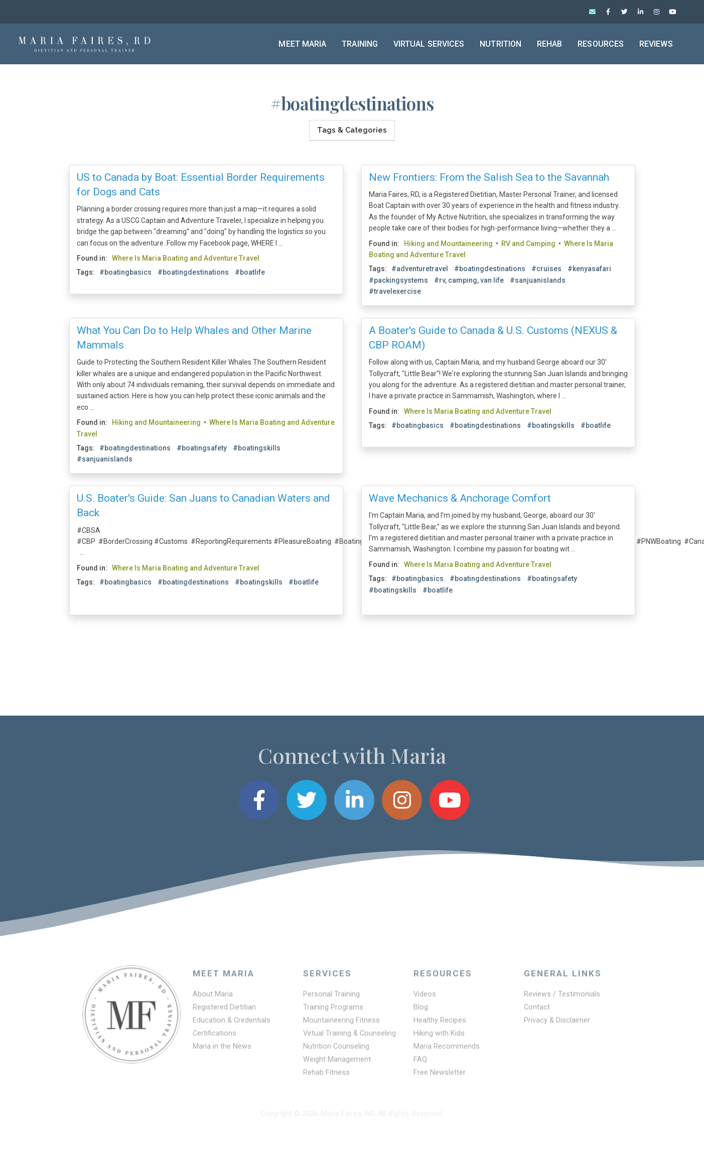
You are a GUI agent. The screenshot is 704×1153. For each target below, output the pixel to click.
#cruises (546, 267)
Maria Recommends (447, 1051)
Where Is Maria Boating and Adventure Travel (185, 256)
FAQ (420, 1064)
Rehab (549, 44)
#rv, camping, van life (469, 278)
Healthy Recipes (440, 1023)
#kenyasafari (589, 267)
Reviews (656, 44)
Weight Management (337, 1064)
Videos (425, 996)
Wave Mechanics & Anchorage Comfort (460, 496)
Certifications (215, 1037)
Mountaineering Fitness (342, 1023)
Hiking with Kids (439, 1037)
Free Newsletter (440, 1078)
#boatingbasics (125, 271)
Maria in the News (222, 1051)
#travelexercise (395, 289)
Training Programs (333, 1010)
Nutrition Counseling (336, 1051)
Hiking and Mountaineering (448, 242)
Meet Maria (302, 44)
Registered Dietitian (225, 1010)
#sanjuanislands (538, 278)
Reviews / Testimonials (562, 996)
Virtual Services (429, 44)
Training (360, 44)
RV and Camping (528, 242)
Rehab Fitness (327, 1078)
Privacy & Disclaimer (558, 1023)
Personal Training (331, 996)
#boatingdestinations (193, 271)
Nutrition (500, 44)
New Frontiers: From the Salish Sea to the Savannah (489, 175)
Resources (601, 44)
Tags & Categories (352, 128)
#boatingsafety (202, 446)
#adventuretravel (419, 267)
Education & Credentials (232, 1023)
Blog (421, 1010)
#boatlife (250, 271)
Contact (537, 1010)
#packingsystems (398, 278)
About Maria (213, 996)
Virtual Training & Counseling (350, 1037)
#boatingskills (256, 446)
